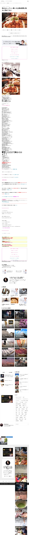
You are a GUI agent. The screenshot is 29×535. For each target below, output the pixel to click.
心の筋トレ (17, 310)
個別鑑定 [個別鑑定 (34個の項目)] (17, 407)
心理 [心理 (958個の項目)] (16, 410)
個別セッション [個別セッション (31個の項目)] (24, 405)
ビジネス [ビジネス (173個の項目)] (26, 402)
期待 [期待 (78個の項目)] (16, 412)
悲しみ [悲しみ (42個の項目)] (22, 410)
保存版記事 (4, 13)
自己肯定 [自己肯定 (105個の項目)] (17, 417)
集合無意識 (8, 36)
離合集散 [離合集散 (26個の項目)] (21, 420)
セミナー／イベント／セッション (12, 481)
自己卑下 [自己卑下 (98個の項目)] (25, 415)
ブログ (6, 481)
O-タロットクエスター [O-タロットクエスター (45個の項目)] (18, 397)
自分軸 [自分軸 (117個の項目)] (21, 415)
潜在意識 (6, 36)
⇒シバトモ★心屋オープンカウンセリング (7, 196)
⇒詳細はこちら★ (9, 189)
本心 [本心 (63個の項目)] (19, 412)
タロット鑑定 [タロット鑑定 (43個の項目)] (21, 402)
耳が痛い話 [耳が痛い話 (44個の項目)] (17, 415)
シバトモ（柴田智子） (4, 233)
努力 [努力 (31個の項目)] (27, 407)
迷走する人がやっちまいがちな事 (6, 267)
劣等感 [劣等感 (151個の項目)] (24, 407)
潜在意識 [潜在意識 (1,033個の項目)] (25, 412)
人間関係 (4, 358)
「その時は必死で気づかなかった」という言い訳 (8, 266)
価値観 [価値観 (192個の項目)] (20, 405)
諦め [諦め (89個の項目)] (24, 417)
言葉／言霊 (4, 310)
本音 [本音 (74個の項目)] (22, 412)
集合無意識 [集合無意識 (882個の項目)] (17, 420)
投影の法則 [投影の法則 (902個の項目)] (26, 410)
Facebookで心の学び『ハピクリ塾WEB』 (14, 56)
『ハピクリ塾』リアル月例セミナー (14, 58)
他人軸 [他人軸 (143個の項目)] (16, 405)
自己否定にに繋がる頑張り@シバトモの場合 (8, 265)
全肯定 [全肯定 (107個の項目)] (20, 407)
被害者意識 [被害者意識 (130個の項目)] (21, 417)
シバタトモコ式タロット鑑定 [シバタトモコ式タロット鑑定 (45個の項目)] (24, 400)
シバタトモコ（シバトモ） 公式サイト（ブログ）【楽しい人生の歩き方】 (8, 467)
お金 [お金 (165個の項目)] (23, 397)
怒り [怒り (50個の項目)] (19, 410)
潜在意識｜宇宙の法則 (17, 329)
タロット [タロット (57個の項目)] (17, 402)
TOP (3, 481)
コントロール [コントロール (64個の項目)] (17, 400)
